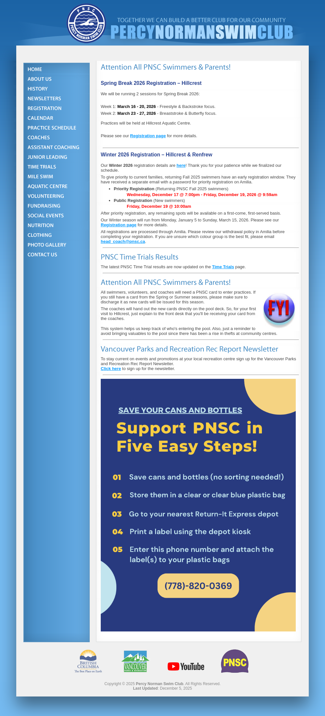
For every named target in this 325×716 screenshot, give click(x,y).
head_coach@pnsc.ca (123, 241)
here (180, 165)
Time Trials (223, 266)
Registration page (148, 135)
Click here (111, 368)
